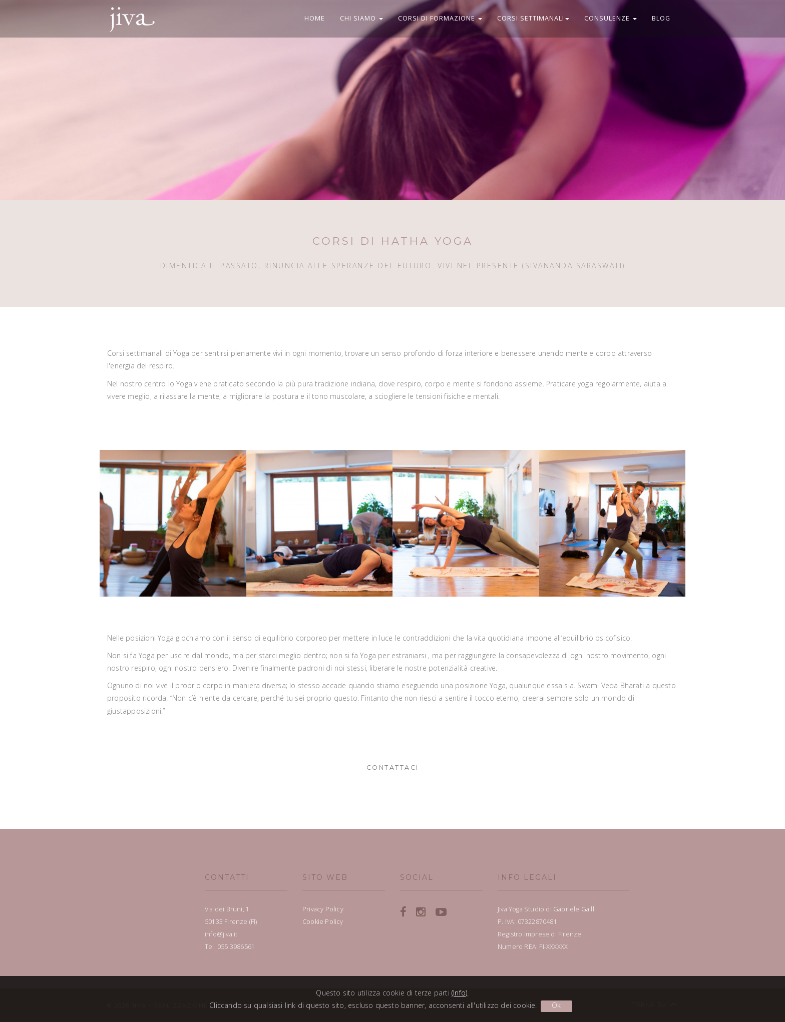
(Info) (459, 992)
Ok (556, 1005)
